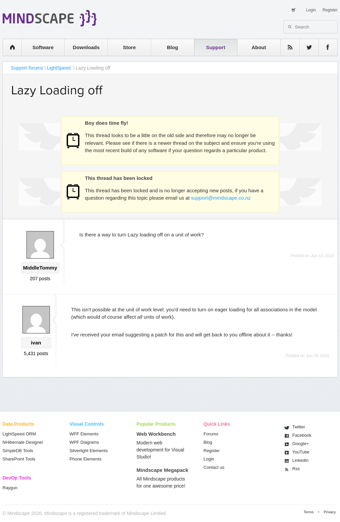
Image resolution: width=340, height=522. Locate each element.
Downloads (86, 47)
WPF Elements (84, 433)
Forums (211, 433)
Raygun (10, 487)
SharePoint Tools (19, 458)
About (259, 47)
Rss (296, 468)
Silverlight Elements (89, 450)
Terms (308, 512)
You (301, 451)
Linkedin (300, 460)
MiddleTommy (40, 268)
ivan (36, 342)
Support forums (27, 68)
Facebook (302, 435)
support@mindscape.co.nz (221, 198)
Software (43, 47)
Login (311, 10)
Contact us (214, 467)
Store (129, 47)
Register (330, 10)
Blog (172, 47)
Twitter (298, 426)
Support (215, 47)
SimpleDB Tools (18, 450)
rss (287, 47)
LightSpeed (59, 68)
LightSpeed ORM (19, 433)
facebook (325, 47)
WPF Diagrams (84, 442)
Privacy (330, 512)
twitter (306, 47)
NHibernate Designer (23, 442)
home (9, 47)
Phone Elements (85, 458)
